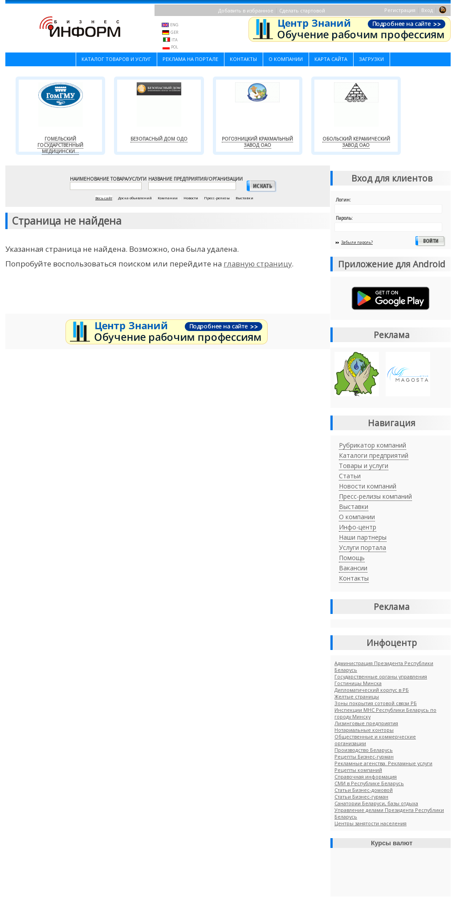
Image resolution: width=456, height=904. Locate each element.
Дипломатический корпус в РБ (371, 689)
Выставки (353, 506)
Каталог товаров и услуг (116, 59)
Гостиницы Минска (358, 683)
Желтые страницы (356, 696)
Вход (427, 10)
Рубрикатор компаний (372, 445)
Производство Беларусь (363, 750)
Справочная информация (365, 776)
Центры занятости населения (370, 823)
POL (174, 47)
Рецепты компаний (358, 770)
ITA (174, 40)
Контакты (243, 59)
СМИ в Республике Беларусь (369, 783)
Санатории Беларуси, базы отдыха (376, 803)
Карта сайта (330, 59)
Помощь (352, 557)
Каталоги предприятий (373, 455)
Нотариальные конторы (364, 729)
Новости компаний (367, 486)
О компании (286, 59)
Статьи (350, 476)
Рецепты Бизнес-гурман (364, 756)
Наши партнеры (363, 537)
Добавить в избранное (245, 10)
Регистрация (399, 10)
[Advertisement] (168, 294)
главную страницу (258, 263)
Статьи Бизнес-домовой (363, 790)
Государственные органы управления (380, 676)
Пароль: (344, 218)
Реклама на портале (190, 59)
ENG (174, 25)
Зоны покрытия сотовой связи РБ (375, 703)
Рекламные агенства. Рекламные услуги (383, 763)
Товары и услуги (363, 465)
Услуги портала (362, 547)
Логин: (343, 200)
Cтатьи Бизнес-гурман (361, 796)
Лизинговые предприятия (366, 723)
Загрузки (371, 59)
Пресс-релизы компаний (375, 496)
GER (174, 32)
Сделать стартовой (302, 10)
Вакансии (353, 568)
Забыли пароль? (357, 242)
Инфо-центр (357, 527)
